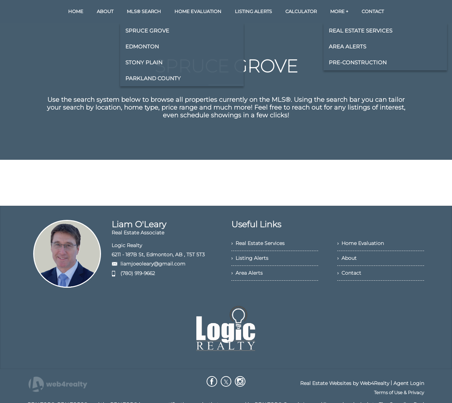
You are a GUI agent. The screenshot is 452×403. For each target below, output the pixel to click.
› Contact (349, 273)
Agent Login (408, 383)
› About (347, 258)
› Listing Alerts (249, 258)
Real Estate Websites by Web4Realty (344, 383)
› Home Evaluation (360, 243)
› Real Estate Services (258, 243)
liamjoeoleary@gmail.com (152, 264)
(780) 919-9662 (137, 273)
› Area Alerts (247, 273)
